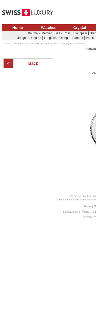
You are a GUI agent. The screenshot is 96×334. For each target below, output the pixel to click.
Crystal (79, 28)
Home (17, 28)
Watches (48, 28)
